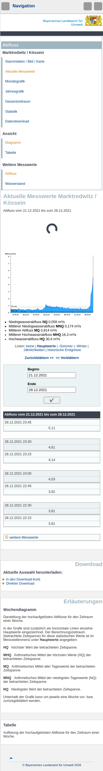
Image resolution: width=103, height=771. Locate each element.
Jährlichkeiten (34, 350)
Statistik (11, 111)
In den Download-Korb (23, 579)
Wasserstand (15, 184)
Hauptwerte (46, 346)
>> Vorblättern (67, 358)
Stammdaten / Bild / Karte (25, 61)
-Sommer (66, 346)
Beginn (33, 369)
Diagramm (13, 143)
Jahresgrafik (14, 91)
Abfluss (10, 174)
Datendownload (17, 121)
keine (30, 346)
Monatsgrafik (15, 81)
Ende (32, 384)
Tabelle (10, 153)
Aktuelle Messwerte (20, 71)
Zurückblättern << (39, 358)
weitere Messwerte (24, 537)
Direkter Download (20, 583)
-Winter (81, 346)
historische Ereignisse (64, 350)
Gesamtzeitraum (17, 101)
